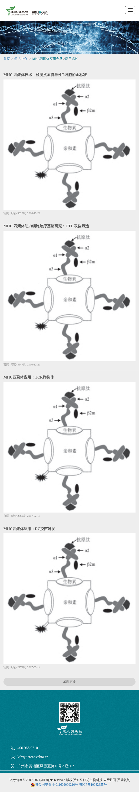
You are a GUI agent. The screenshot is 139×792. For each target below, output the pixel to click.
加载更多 (69, 681)
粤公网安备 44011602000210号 (56, 784)
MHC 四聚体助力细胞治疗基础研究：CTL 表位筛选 (46, 226)
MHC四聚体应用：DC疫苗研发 (29, 529)
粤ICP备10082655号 (93, 784)
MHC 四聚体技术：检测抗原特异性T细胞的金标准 (45, 75)
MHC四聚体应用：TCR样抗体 (28, 377)
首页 (6, 59)
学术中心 (20, 59)
